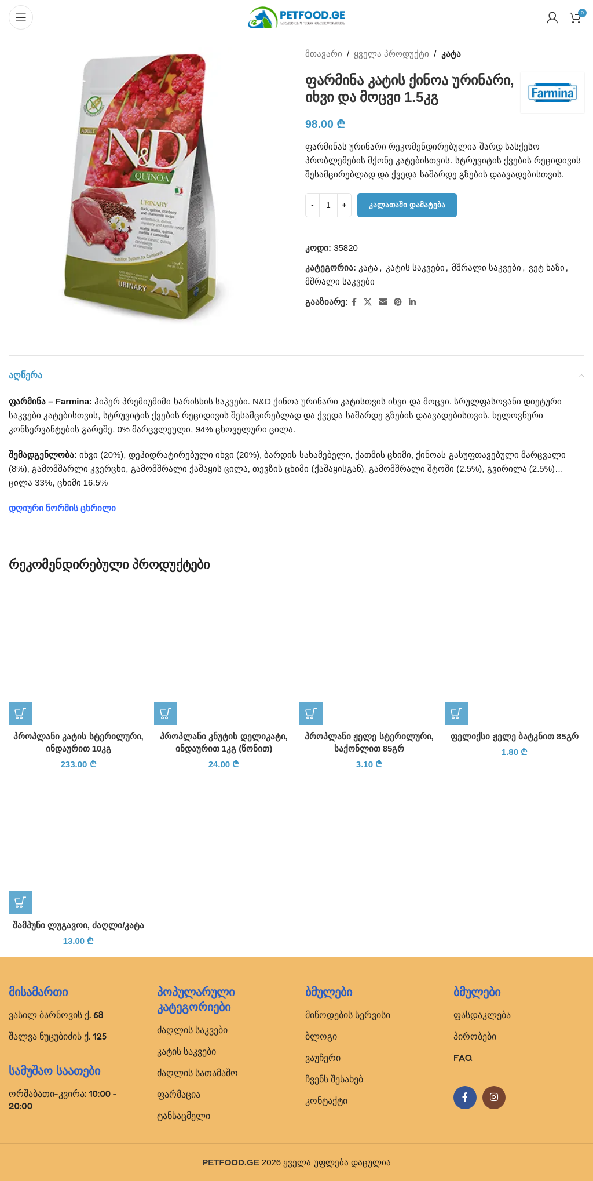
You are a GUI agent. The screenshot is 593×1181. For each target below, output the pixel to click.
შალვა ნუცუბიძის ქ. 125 (58, 1036)
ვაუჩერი (323, 1057)
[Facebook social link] (354, 302)
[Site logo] (296, 16)
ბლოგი (321, 1036)
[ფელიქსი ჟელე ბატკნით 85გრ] (514, 655)
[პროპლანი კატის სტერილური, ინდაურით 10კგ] (78, 655)
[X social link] (367, 302)
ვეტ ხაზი (547, 267)
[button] (20, 713)
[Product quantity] (328, 205)
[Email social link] (382, 302)
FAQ (463, 1057)
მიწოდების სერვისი (347, 1014)
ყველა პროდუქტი (391, 54)
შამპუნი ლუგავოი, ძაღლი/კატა (79, 925)
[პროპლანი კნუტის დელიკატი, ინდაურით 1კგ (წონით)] (224, 655)
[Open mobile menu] (21, 17)
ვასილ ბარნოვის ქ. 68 (56, 1014)
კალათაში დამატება (407, 205)
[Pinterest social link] (397, 302)
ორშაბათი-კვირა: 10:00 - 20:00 (63, 1099)
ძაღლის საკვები (192, 1030)
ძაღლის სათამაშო (197, 1072)
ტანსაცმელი (183, 1115)
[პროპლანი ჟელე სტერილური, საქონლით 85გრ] (369, 655)
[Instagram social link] (494, 1097)
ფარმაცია (178, 1094)
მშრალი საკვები (486, 267)
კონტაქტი (326, 1100)
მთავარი (323, 54)
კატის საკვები (415, 267)
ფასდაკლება (482, 1014)
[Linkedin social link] (412, 302)
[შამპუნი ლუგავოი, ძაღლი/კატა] (78, 844)
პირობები (474, 1036)
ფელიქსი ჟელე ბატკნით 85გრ (514, 736)
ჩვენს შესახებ (334, 1079)
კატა (451, 54)
